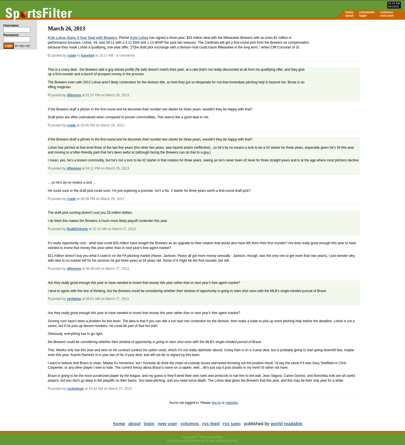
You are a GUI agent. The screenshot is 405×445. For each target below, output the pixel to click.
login (362, 15)
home (349, 12)
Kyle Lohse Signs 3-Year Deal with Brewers (82, 38)
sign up (24, 45)
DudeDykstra (77, 229)
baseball (87, 55)
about (349, 15)
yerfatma (74, 299)
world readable (286, 423)
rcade (71, 55)
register (232, 403)
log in (216, 403)
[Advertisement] (357, 63)
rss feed (210, 423)
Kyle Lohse (139, 38)
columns (386, 12)
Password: (11, 35)
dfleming (74, 95)
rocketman (75, 389)
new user (387, 15)
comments (367, 12)
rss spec (232, 423)
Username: (11, 25)
